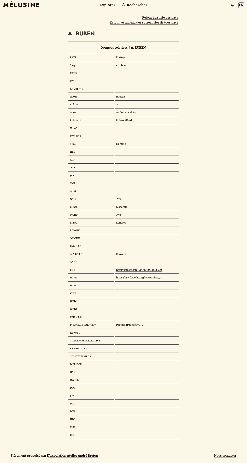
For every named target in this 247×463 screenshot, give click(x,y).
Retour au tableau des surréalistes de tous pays (144, 22)
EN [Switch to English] (241, 5)
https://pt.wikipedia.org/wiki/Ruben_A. (139, 277)
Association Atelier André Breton (73, 456)
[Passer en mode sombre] (232, 5)
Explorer (107, 5)
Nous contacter (225, 456)
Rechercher (135, 5)
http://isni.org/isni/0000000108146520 (139, 269)
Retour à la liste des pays (160, 17)
